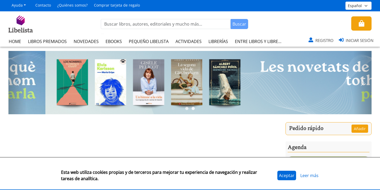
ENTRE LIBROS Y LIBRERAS (260, 41)
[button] (17, 82)
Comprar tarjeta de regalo (117, 5)
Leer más (309, 175)
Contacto (43, 5)
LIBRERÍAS (218, 41)
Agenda (297, 147)
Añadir (360, 128)
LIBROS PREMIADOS (47, 41)
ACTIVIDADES (188, 41)
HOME (15, 41)
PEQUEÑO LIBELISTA (149, 41)
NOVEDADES (86, 41)
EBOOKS (114, 41)
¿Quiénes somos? (72, 5)
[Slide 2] (193, 108)
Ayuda (17, 5)
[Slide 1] (186, 108)
